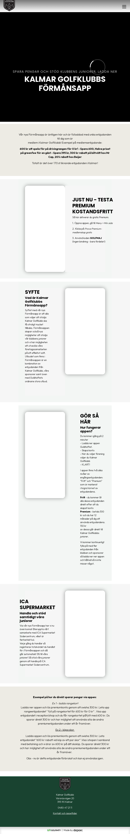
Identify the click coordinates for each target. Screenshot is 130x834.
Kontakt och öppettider (65, 813)
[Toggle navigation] (124, 6)
